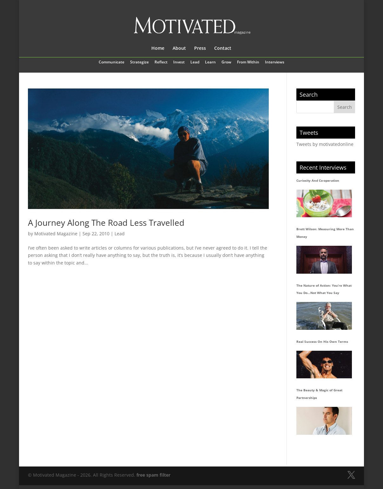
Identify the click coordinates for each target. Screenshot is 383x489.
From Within (248, 62)
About (179, 48)
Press (200, 48)
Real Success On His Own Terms (322, 341)
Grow (226, 62)
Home (157, 48)
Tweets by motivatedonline (324, 144)
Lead (194, 62)
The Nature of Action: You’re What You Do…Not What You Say (324, 289)
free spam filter (153, 475)
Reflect (161, 62)
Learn (210, 62)
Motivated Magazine (55, 234)
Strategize (139, 62)
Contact (222, 48)
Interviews (274, 62)
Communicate (111, 62)
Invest (179, 62)
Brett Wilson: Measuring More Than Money (325, 233)
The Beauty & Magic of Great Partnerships (319, 394)
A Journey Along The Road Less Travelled (106, 222)
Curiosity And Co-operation (317, 180)
